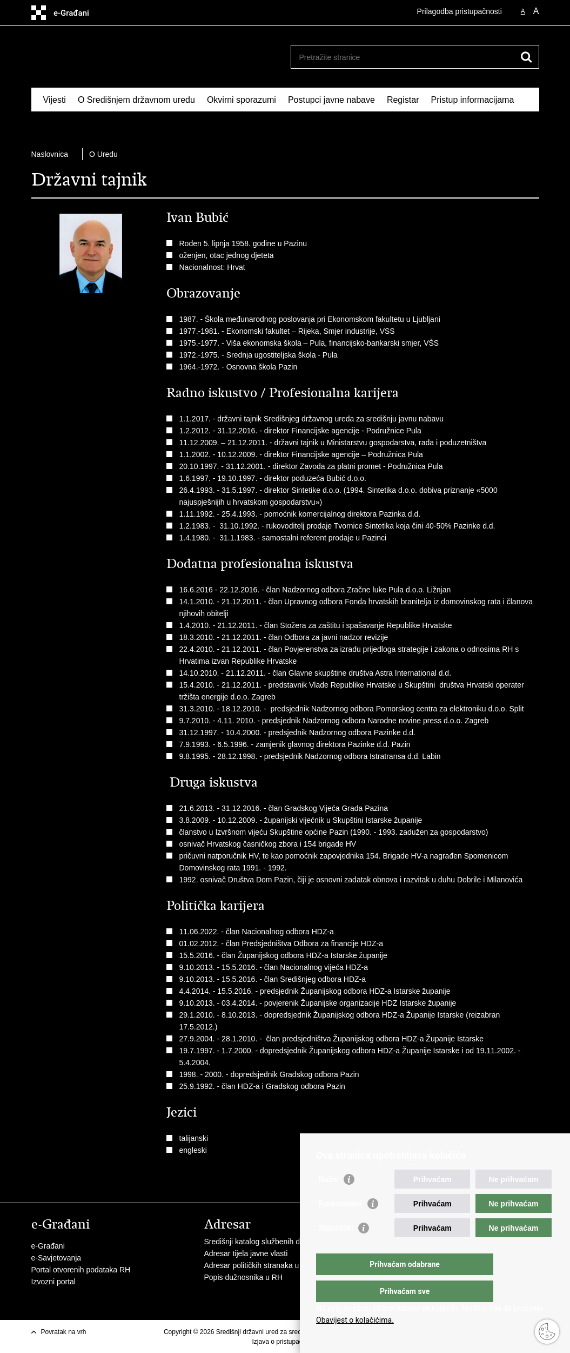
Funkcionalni (340, 1225)
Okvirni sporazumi (241, 99)
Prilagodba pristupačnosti (459, 11)
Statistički (336, 1249)
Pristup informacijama (472, 99)
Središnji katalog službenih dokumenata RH (277, 1241)
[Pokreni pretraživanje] (527, 56)
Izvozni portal (53, 1281)
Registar (403, 99)
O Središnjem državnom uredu (136, 99)
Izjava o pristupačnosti (284, 1341)
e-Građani (48, 1246)
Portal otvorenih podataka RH (81, 1269)
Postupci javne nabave (331, 99)
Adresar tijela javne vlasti (246, 1253)
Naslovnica (49, 154)
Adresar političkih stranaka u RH (258, 1265)
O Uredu (103, 154)
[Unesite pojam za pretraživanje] (403, 57)
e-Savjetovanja (56, 1257)
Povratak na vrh (63, 1332)
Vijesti (54, 99)
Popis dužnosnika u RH (243, 1277)
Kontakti (107, 124)
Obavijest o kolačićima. (355, 1320)
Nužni (328, 1201)
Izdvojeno (62, 124)
